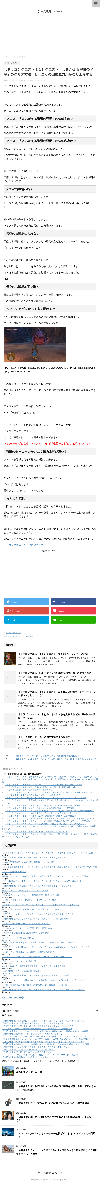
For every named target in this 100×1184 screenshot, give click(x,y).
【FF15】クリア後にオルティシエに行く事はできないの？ (28, 952)
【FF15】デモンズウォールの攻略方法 (19, 961)
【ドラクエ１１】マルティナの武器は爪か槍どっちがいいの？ (32, 795)
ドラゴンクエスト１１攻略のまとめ (23, 545)
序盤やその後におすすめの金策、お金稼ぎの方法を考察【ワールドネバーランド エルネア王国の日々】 (48, 876)
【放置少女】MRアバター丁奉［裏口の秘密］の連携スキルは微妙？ (32, 1034)
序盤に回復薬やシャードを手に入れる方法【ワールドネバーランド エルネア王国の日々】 (42, 881)
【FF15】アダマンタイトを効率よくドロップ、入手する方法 (29, 900)
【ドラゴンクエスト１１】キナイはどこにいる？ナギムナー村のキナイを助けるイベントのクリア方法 (50, 777)
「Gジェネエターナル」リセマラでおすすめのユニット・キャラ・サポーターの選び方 (40, 1055)
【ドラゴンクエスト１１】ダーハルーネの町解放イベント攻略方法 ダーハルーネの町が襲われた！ (49, 811)
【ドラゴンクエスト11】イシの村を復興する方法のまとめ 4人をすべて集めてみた (42, 813)
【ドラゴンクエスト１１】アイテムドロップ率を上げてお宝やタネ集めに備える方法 (42, 805)
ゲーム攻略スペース (50, 11)
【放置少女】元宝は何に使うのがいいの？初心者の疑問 (26, 1052)
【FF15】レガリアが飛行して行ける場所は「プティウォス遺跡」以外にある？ (37, 957)
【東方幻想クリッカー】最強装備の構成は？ (22, 971)
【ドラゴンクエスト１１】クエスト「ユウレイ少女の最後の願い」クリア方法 (39, 808)
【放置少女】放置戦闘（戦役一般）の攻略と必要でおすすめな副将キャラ (34, 857)
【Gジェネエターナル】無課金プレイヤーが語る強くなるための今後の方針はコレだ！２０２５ (44, 980)
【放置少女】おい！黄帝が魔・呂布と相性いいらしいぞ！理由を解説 (32, 1023)
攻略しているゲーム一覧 (29, 1072)
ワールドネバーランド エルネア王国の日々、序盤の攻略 (27, 928)
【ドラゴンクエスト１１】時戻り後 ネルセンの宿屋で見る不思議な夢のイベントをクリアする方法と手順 (49, 867)
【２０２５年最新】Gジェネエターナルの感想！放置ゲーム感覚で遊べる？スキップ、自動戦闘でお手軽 (48, 1039)
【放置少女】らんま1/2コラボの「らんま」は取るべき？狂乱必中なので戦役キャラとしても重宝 (45, 1031)
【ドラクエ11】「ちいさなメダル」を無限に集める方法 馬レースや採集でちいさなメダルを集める (49, 818)
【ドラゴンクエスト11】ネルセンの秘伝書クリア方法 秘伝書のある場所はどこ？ (45, 756)
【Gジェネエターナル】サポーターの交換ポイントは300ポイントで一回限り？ (37, 1029)
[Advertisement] (50, 34)
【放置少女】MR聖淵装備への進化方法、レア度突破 (25, 933)
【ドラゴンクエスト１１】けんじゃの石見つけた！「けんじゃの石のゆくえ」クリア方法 (45, 824)
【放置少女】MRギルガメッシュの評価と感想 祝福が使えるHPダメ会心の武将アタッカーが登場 (45, 1044)
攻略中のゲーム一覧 (13, 997)
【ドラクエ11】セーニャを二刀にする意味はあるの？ (28, 790)
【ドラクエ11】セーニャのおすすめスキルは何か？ (45, 737)
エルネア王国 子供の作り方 (14, 872)
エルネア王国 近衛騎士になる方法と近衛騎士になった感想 (28, 862)
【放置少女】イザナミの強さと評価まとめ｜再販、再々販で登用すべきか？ (35, 1047)
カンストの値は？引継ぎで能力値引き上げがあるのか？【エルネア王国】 (34, 966)
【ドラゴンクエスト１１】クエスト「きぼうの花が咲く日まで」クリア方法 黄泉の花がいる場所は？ (53, 759)
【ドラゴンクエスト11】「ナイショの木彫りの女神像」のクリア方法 (54, 673)
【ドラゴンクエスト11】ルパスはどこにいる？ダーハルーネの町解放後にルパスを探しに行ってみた (49, 792)
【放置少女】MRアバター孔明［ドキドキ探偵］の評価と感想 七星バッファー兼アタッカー (43, 1042)
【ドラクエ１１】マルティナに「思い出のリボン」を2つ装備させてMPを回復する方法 (43, 785)
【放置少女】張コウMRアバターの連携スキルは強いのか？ (28, 1049)
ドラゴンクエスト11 (13, 633)
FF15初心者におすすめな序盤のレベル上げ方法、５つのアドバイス (32, 909)
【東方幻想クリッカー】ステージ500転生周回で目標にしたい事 (30, 895)
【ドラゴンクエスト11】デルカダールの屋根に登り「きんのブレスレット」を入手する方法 (45, 798)
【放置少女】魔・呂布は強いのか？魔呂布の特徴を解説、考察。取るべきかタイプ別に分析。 (43, 990)
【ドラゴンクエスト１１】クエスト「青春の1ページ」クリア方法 (53, 654)
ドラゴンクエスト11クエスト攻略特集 (19, 636)
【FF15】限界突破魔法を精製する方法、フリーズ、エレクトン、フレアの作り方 (38, 942)
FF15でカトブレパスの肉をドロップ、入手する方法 (25, 890)
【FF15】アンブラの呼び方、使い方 (18, 938)
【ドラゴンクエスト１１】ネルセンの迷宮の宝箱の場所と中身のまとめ (36, 831)
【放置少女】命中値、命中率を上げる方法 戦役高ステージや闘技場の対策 (35, 919)
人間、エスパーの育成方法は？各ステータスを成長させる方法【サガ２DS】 (36, 975)
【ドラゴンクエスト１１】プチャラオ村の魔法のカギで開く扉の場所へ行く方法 (40, 787)
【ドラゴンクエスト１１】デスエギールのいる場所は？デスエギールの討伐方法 (40, 816)
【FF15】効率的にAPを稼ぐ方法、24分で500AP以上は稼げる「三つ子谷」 (35, 985)
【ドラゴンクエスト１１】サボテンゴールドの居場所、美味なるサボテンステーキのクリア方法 (47, 821)
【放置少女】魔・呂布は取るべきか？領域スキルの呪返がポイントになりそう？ (37, 886)
